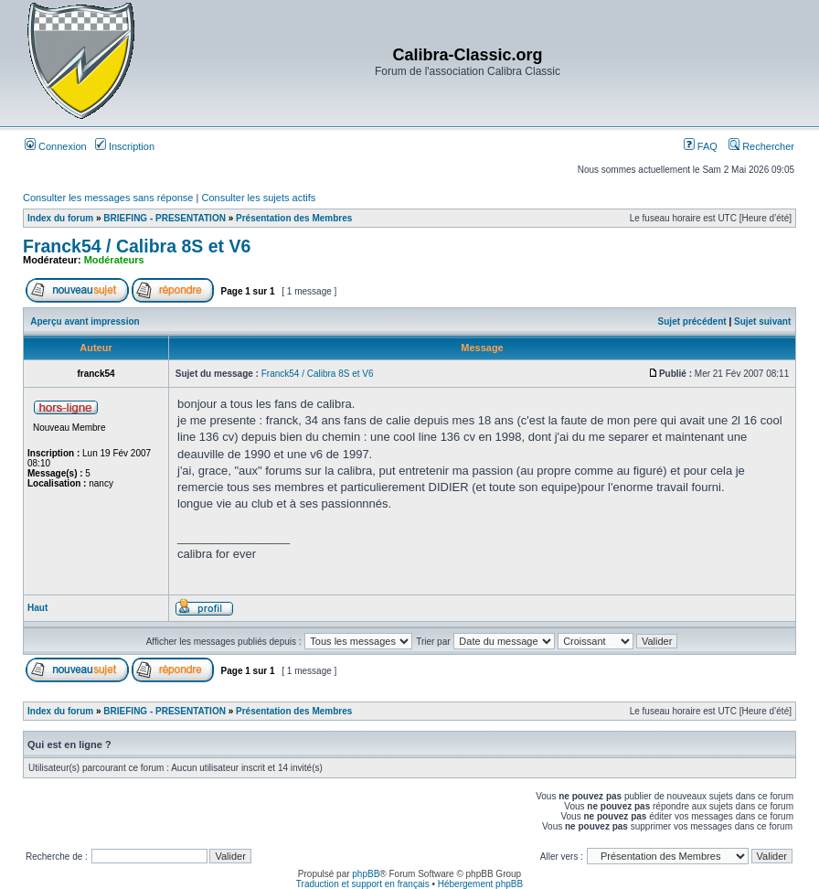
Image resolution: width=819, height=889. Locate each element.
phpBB (365, 874)
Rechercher (761, 146)
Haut (37, 608)
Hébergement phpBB (480, 884)
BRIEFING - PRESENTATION (164, 218)
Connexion (56, 146)
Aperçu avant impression (84, 321)
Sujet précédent (692, 321)
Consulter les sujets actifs (258, 197)
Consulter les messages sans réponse (108, 197)
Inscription (124, 146)
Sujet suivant (762, 321)
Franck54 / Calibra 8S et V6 (136, 246)
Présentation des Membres (294, 218)
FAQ (701, 146)
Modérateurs (114, 259)
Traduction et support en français (363, 884)
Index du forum (60, 218)
